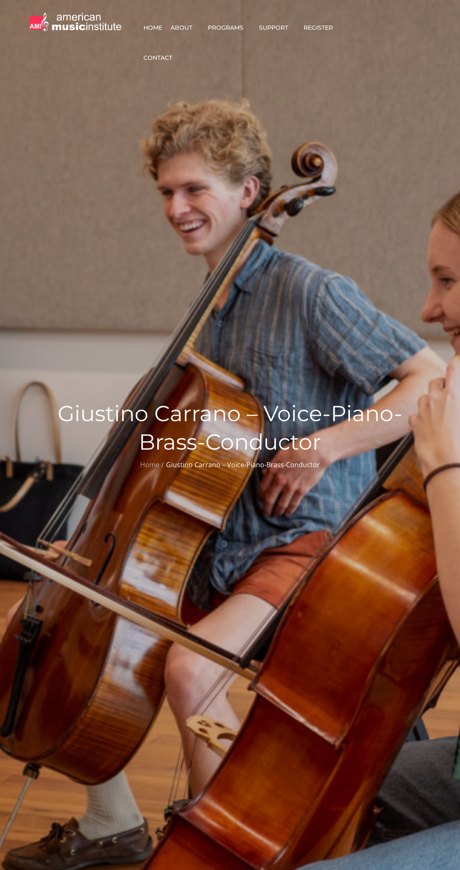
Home (152, 27)
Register (322, 27)
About (185, 27)
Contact (161, 57)
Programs (229, 27)
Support (277, 27)
